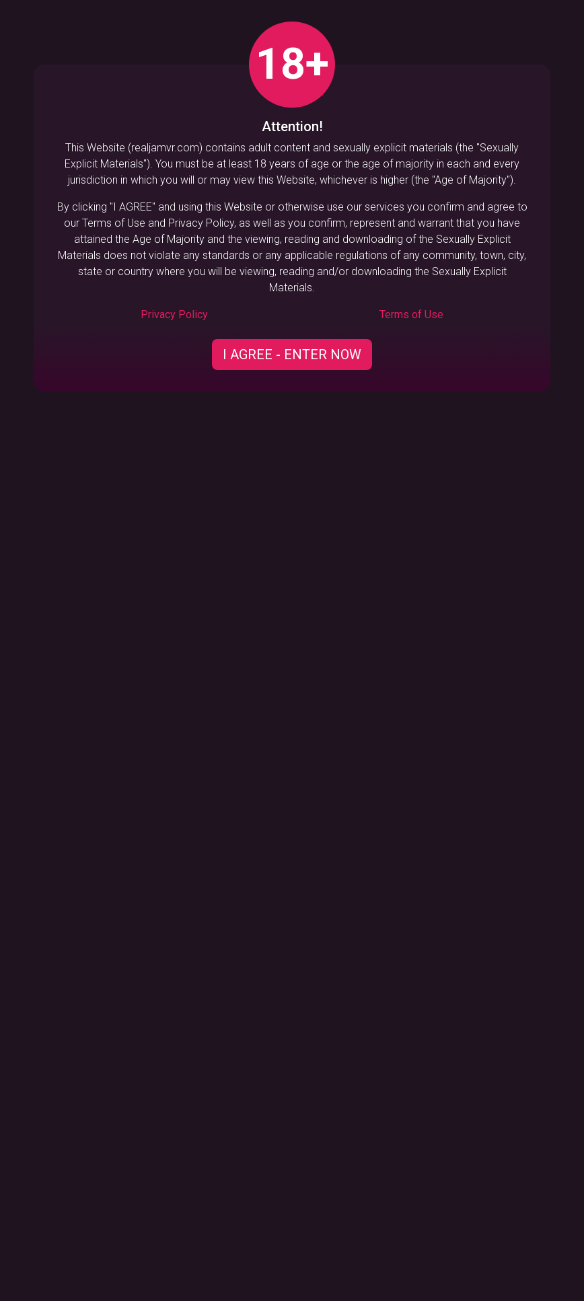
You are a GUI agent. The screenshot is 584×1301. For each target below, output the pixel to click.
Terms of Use (411, 314)
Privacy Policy (174, 314)
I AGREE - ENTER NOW (292, 354)
